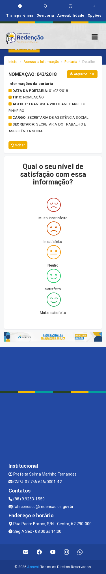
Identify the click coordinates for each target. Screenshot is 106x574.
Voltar (18, 145)
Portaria (70, 62)
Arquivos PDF (82, 74)
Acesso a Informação (41, 62)
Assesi (33, 567)
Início (13, 62)
